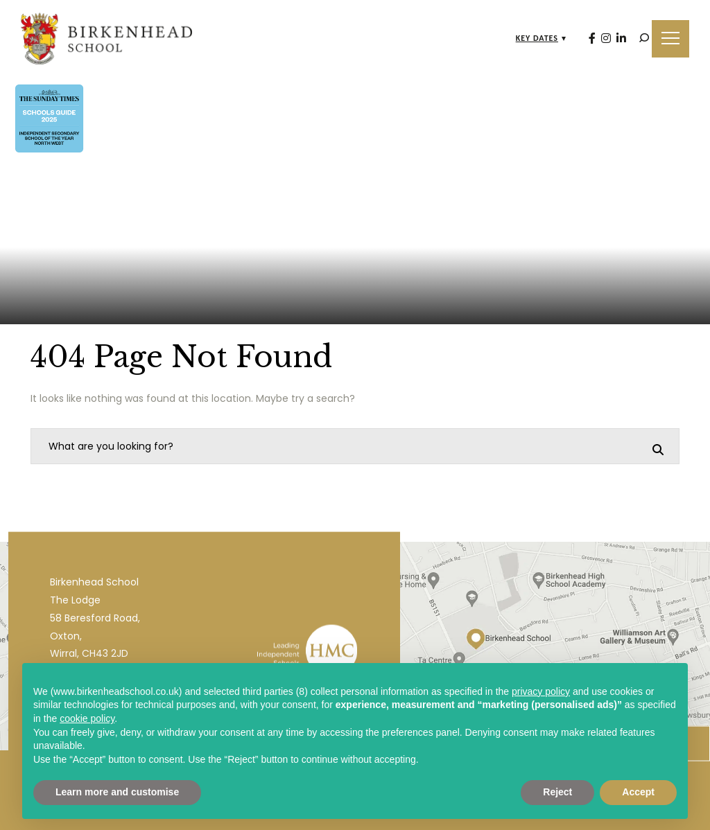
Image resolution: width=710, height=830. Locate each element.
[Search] (644, 37)
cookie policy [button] (87, 718)
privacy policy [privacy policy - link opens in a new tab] (541, 691)
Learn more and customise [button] (117, 791)
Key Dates (537, 38)
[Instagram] (606, 38)
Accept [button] (638, 791)
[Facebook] (592, 38)
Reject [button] (557, 791)
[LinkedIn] (621, 38)
